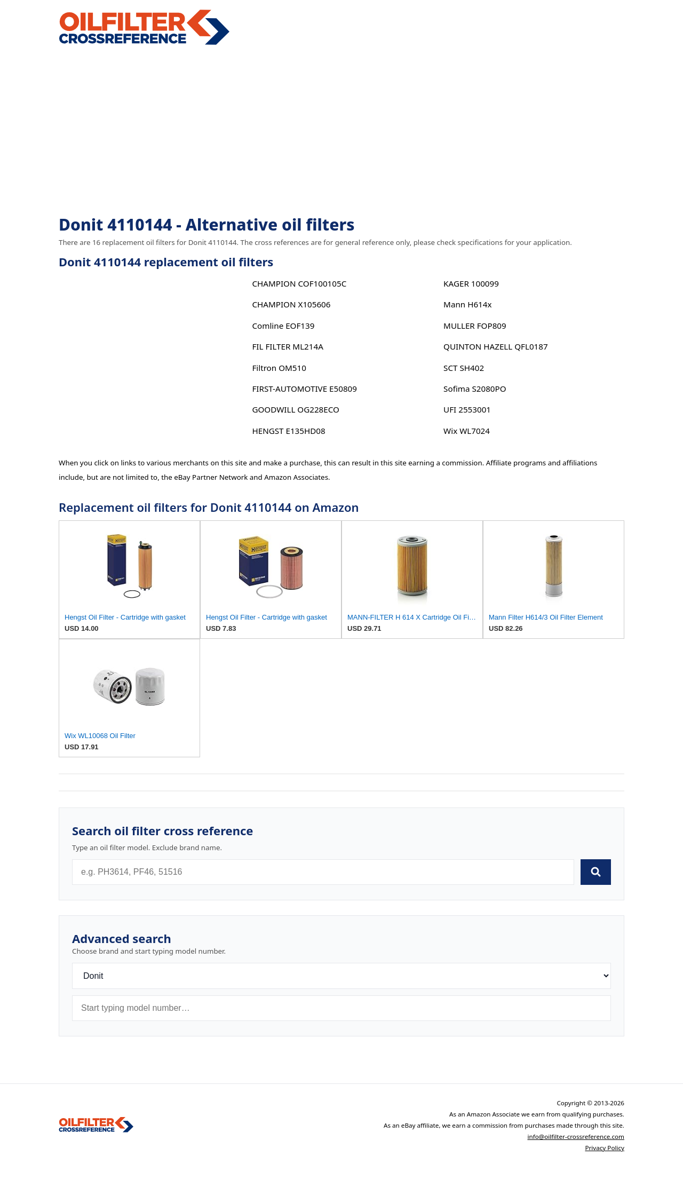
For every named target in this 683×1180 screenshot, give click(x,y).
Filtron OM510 (279, 367)
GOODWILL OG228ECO (295, 409)
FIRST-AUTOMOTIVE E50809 (304, 388)
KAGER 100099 (471, 283)
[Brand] (341, 976)
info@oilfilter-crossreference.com (575, 1137)
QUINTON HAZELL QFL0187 (495, 346)
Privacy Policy (604, 1148)
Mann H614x (467, 304)
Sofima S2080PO (474, 388)
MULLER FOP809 (474, 325)
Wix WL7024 (466, 430)
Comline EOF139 (283, 325)
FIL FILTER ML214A (287, 346)
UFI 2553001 (467, 409)
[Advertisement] (341, 131)
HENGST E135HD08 (288, 430)
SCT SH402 (463, 367)
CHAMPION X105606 (291, 304)
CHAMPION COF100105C (299, 283)
